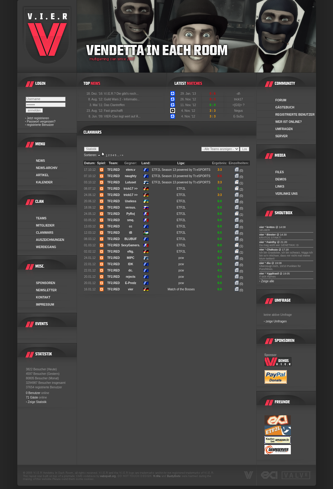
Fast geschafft (113, 110)
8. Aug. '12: (96, 99)
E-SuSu (238, 116)
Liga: (181, 163)
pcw (181, 257)
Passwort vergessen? (41, 121)
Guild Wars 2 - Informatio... (122, 99)
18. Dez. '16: (95, 93)
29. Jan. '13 (188, 93)
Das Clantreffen (114, 105)
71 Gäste (32, 397)
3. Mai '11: (96, 105)
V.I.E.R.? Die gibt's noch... (121, 93)
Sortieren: (90, 155)
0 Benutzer (33, 393)
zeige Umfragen (276, 321)
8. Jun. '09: (96, 116)
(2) (239, 189)
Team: (113, 163)
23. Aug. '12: (95, 110)
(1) (239, 183)
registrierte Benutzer (40, 124)
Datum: (89, 163)
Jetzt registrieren (38, 118)
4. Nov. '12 (188, 110)
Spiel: (101, 163)
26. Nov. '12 (188, 99)
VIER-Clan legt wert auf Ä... (122, 116)
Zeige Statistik (37, 402)
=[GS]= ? (238, 105)
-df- (239, 93)
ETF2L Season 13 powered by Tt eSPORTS (181, 169)
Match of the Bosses (181, 289)
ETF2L (181, 188)
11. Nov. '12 (188, 105)
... (118, 155)
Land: (146, 163)
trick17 (239, 99)
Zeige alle (267, 281)
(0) (239, 170)
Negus (239, 110)
